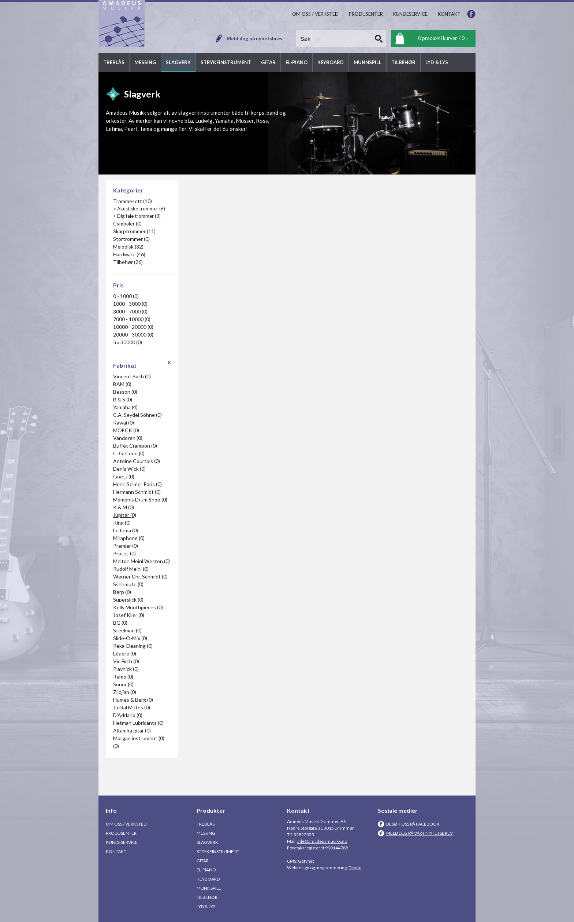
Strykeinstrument (218, 851)
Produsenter (121, 833)
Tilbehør (207, 897)
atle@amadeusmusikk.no (322, 841)
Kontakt (116, 851)
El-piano (206, 870)
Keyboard (208, 879)
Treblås (206, 824)
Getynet (306, 861)
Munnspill (209, 888)
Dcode (354, 867)
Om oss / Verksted (126, 824)
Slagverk (207, 842)
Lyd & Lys (206, 906)
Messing (206, 833)
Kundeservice (122, 842)
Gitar (203, 860)
